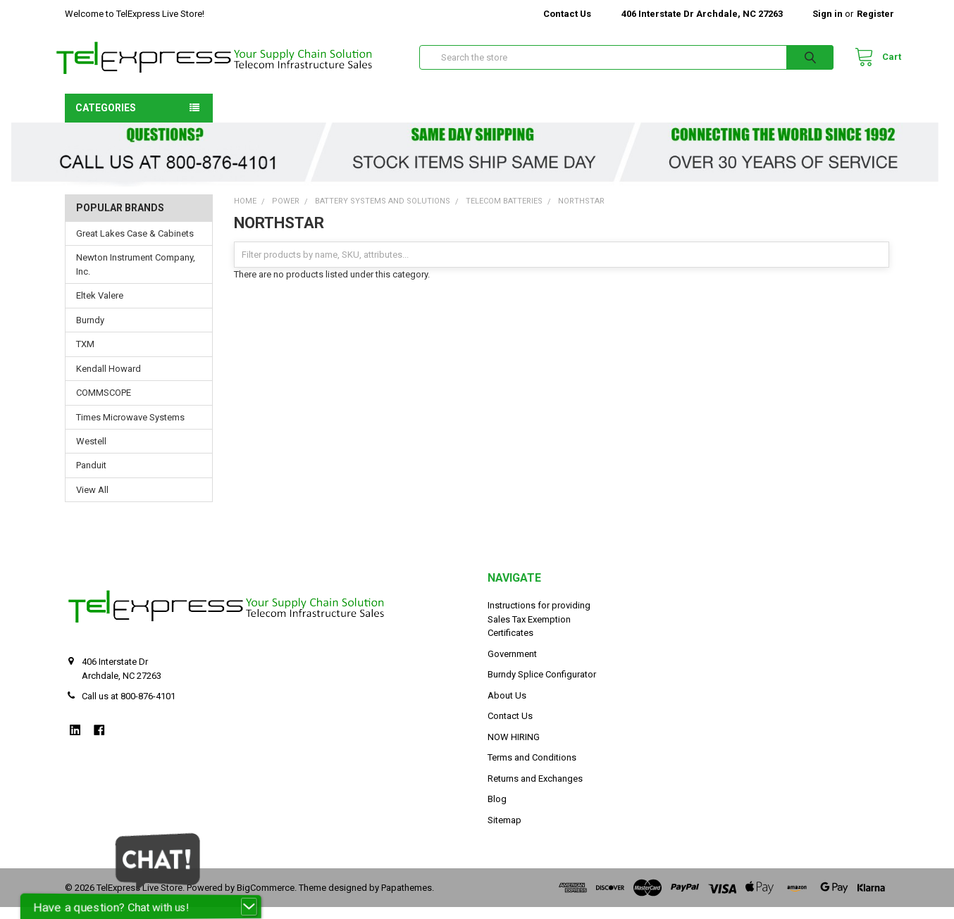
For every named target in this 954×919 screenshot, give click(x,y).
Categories (105, 119)
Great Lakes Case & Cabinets (135, 245)
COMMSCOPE (103, 404)
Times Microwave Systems (130, 428)
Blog (497, 811)
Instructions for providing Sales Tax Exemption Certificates (539, 631)
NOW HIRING (514, 749)
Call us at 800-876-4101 (128, 708)
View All (92, 501)
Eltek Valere (99, 307)
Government (512, 666)
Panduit (91, 477)
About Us (507, 707)
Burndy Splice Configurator (542, 686)
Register (875, 13)
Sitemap (504, 832)
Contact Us (567, 13)
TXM (85, 356)
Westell (91, 453)
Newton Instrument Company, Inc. (135, 276)
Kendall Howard (108, 380)
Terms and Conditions (532, 769)
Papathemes (406, 899)
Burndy (90, 332)
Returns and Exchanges (535, 790)
